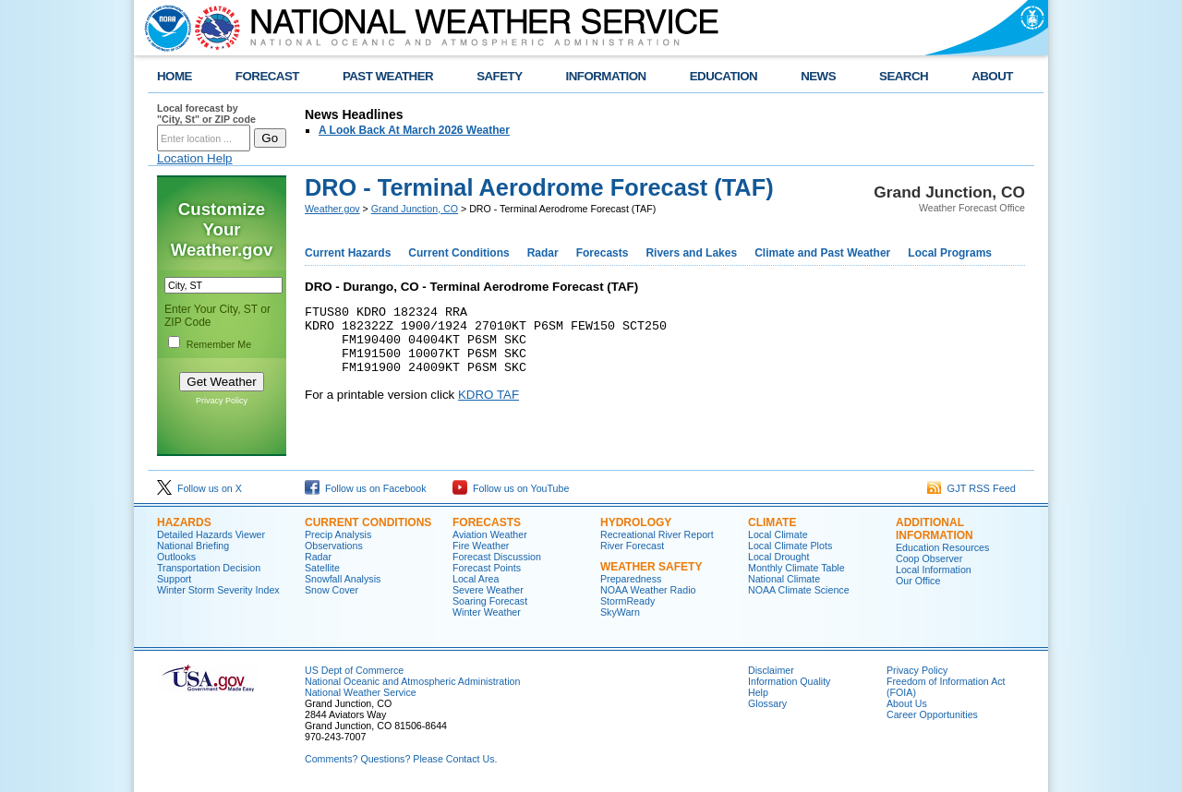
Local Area (475, 578)
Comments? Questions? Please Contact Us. (401, 758)
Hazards (184, 522)
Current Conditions (458, 252)
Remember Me (219, 344)
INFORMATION (606, 76)
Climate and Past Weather (822, 252)
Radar (543, 252)
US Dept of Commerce (354, 670)
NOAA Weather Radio (647, 589)
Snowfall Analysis (342, 578)
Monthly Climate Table (796, 567)
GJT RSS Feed (972, 488)
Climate (772, 522)
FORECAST (267, 76)
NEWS (818, 76)
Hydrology (635, 522)
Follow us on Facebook (366, 488)
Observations (334, 545)
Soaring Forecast (489, 600)
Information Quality (789, 681)
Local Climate (778, 534)
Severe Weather (488, 589)
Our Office (918, 580)
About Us (906, 703)
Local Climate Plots (790, 545)
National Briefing (193, 545)
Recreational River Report (657, 534)
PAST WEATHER (388, 76)
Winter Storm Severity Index (218, 589)
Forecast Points (486, 567)
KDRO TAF (488, 408)
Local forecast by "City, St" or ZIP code (206, 113)
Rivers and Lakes (691, 252)
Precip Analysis (338, 534)
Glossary (767, 703)
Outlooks (176, 556)
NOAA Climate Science (799, 589)
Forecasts (602, 252)
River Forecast (632, 545)
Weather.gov (332, 208)
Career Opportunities (932, 714)
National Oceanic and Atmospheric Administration (412, 681)
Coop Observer (929, 558)
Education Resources (942, 547)
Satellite (322, 567)
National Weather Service (360, 692)
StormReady (627, 600)
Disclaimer (771, 670)
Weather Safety (651, 566)
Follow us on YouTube (510, 488)
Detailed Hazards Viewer (211, 534)
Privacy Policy (221, 400)
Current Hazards (348, 252)
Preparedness (630, 578)
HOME (174, 76)
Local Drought (778, 556)
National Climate (784, 578)
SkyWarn (620, 612)
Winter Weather (486, 612)
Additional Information (934, 529)
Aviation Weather (489, 534)
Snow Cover (331, 589)
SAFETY (499, 76)
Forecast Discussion (496, 556)
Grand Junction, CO (414, 208)
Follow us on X (199, 488)
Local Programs (950, 252)
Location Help (195, 158)
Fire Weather (480, 545)
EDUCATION (723, 76)
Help (758, 692)
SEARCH (903, 76)
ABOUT (992, 76)
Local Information (933, 569)
